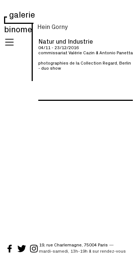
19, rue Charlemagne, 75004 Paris (73, 244)
